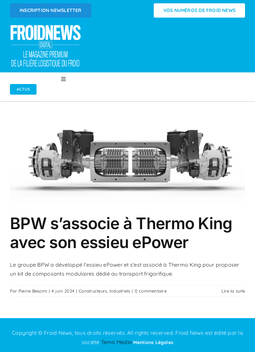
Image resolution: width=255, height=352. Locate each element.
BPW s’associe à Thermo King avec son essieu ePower (121, 233)
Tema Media (117, 342)
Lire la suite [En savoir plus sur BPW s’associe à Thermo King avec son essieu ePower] (233, 291)
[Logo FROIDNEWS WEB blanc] (46, 27)
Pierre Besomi (33, 291)
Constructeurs (93, 291)
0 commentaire (151, 291)
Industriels (120, 291)
